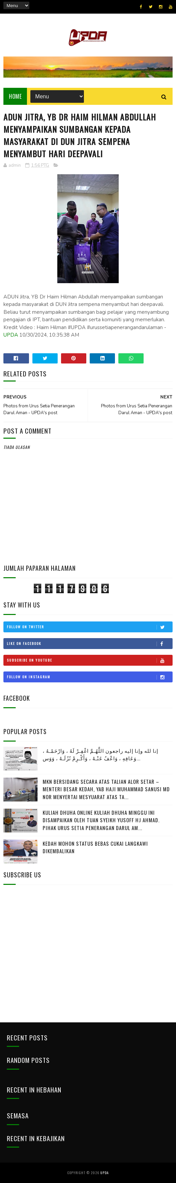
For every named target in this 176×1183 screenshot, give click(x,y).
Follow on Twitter (89, 627)
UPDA (10, 334)
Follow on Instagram (89, 677)
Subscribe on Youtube (89, 660)
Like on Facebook (89, 643)
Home (15, 96)
